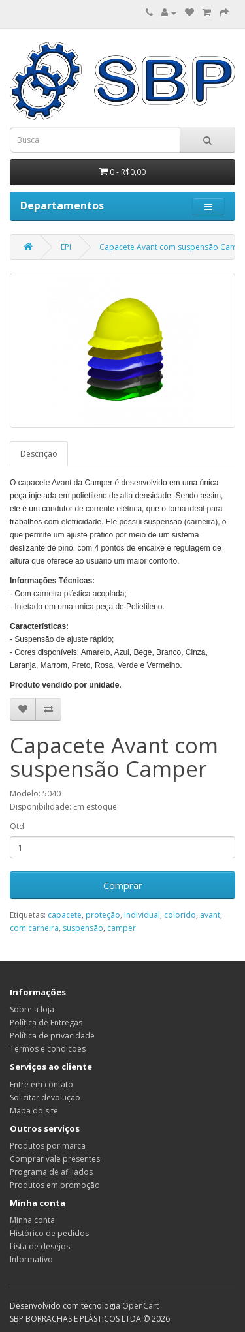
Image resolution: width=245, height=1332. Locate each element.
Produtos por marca (48, 1145)
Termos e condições (48, 1048)
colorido (180, 914)
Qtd (17, 826)
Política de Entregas (46, 1022)
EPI (66, 246)
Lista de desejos (40, 1246)
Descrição (38, 453)
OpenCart (140, 1305)
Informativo (31, 1259)
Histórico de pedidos (49, 1233)
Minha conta (32, 1220)
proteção (103, 914)
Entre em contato (41, 1084)
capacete (65, 914)
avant (210, 914)
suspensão (83, 927)
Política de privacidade (52, 1035)
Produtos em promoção (55, 1184)
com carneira (34, 927)
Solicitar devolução (45, 1097)
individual (142, 914)
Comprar (122, 885)
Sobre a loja (32, 1009)
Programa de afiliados (51, 1171)
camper (121, 927)
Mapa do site (34, 1110)
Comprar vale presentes (55, 1158)
